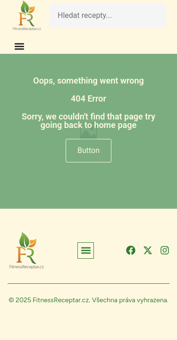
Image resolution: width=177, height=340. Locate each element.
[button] (19, 46)
